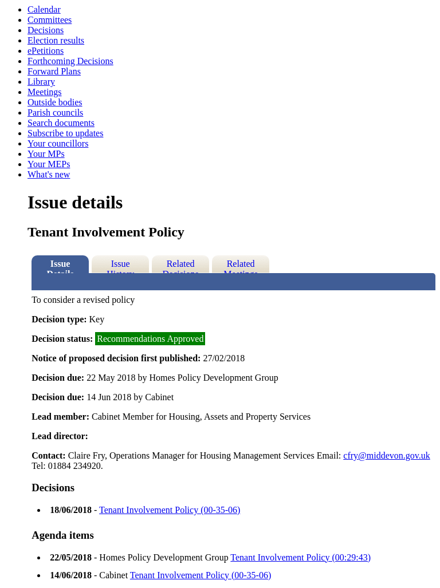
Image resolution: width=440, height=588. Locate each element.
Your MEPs (49, 164)
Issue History (120, 266)
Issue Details (60, 266)
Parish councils (55, 112)
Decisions (46, 30)
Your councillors (58, 143)
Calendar (44, 9)
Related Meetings (240, 266)
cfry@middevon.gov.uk (386, 455)
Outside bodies (55, 102)
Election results (56, 40)
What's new (49, 174)
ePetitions (46, 51)
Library (41, 81)
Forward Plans (54, 71)
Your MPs (46, 154)
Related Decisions (181, 266)
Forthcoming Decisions (70, 61)
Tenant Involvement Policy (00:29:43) (300, 557)
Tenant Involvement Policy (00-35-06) (169, 510)
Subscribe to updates (65, 133)
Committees (50, 20)
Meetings (45, 92)
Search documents (61, 123)
